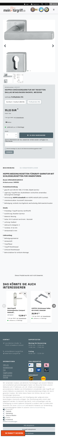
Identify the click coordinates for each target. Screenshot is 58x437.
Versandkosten (20, 117)
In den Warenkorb (36, 135)
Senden (9, 152)
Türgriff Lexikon (7, 373)
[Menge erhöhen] (16, 134)
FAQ (4, 370)
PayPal (8, 417)
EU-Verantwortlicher (29, 168)
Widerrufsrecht (7, 375)
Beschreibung (8, 168)
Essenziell (9, 409)
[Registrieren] (35, 4)
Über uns (6, 365)
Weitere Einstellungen (10, 421)
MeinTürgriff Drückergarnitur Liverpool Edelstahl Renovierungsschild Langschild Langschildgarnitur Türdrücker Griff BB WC (16, 310)
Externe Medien (11, 415)
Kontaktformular (8, 367)
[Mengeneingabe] (7, 135)
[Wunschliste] (46, 4)
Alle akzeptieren (29, 425)
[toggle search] (42, 4)
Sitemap (5, 377)
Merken (8, 122)
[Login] (26, 4)
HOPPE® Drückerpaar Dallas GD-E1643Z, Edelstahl (41, 309)
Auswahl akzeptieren (29, 429)
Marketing (9, 413)
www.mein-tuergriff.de (12, 353)
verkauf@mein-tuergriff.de (14, 351)
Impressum (21, 405)
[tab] (11, 168)
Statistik (8, 411)
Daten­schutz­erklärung (37, 407)
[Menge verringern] (16, 136)
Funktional (9, 419)
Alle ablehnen (29, 433)
